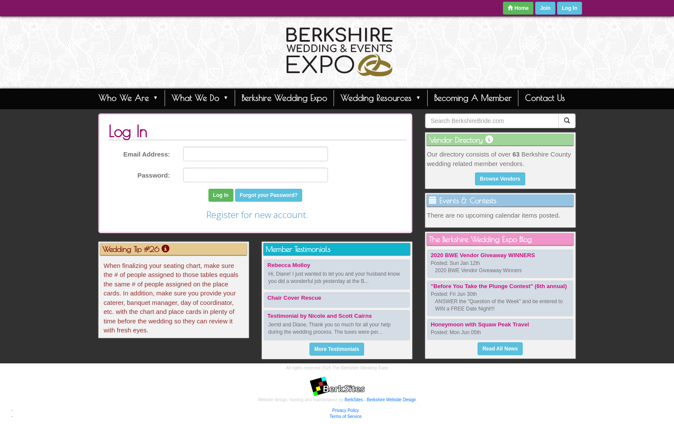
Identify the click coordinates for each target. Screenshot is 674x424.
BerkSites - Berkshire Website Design (381, 399)
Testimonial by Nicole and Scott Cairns (319, 316)
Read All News (500, 349)
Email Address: (146, 154)
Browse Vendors (500, 179)
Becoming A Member (473, 98)
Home (518, 8)
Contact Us (545, 98)
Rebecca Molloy (288, 265)
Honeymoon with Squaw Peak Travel (480, 324)
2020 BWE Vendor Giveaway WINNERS (483, 255)
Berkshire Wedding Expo (284, 98)
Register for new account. (257, 215)
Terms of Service (346, 416)
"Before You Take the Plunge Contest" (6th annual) (499, 286)
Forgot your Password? (269, 195)
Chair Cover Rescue (294, 298)
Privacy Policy (345, 410)
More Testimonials (336, 349)
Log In (569, 8)
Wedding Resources (380, 97)
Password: (154, 175)
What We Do (200, 97)
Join (545, 8)
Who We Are (128, 97)
